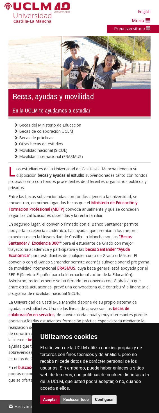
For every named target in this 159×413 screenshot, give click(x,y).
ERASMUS (66, 268)
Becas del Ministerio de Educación (47, 125)
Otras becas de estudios (38, 143)
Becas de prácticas (33, 137)
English (144, 11)
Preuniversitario (132, 28)
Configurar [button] (104, 399)
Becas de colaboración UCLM (43, 131)
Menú (141, 20)
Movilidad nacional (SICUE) (40, 150)
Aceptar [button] (50, 399)
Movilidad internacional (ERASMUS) (48, 156)
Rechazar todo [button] (76, 399)
